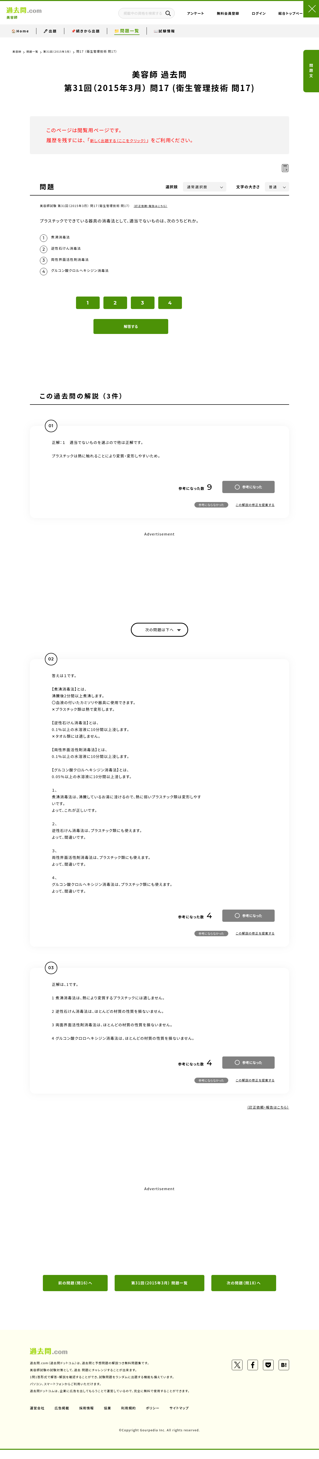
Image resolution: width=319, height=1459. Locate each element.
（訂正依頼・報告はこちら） (153, 206)
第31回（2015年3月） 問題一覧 (159, 1291)
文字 (248, 186)
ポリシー (156, 1417)
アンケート (172, 16)
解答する (131, 333)
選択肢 (172, 186)
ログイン (236, 16)
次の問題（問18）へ (244, 1291)
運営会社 (37, 1417)
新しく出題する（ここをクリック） (126, 140)
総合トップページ (269, 16)
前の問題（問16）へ (75, 1291)
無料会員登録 (205, 16)
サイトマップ (184, 1417)
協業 (110, 1417)
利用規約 (131, 1417)
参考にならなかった (211, 511)
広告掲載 (63, 1417)
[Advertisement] (159, 580)
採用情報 (88, 1417)
